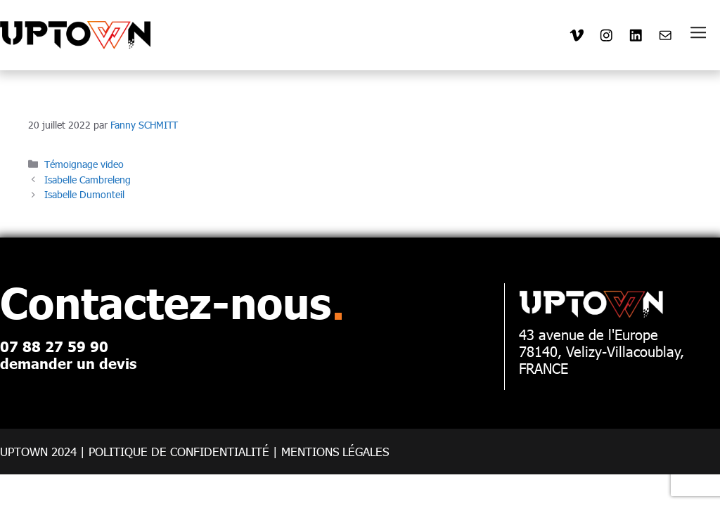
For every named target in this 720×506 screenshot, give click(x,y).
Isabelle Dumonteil (84, 194)
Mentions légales (335, 451)
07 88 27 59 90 (54, 346)
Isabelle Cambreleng (87, 179)
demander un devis (68, 362)
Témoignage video (84, 164)
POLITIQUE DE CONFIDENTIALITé (179, 451)
